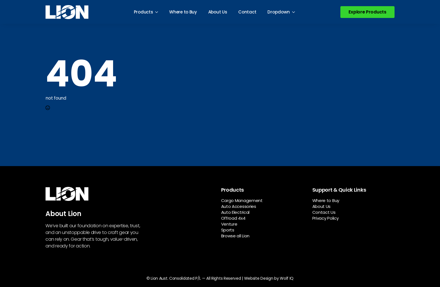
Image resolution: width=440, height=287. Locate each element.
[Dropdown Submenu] (295, 12)
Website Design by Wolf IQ (269, 278)
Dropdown (278, 12)
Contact (247, 12)
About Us (217, 12)
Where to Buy (183, 12)
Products (143, 12)
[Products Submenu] (158, 12)
